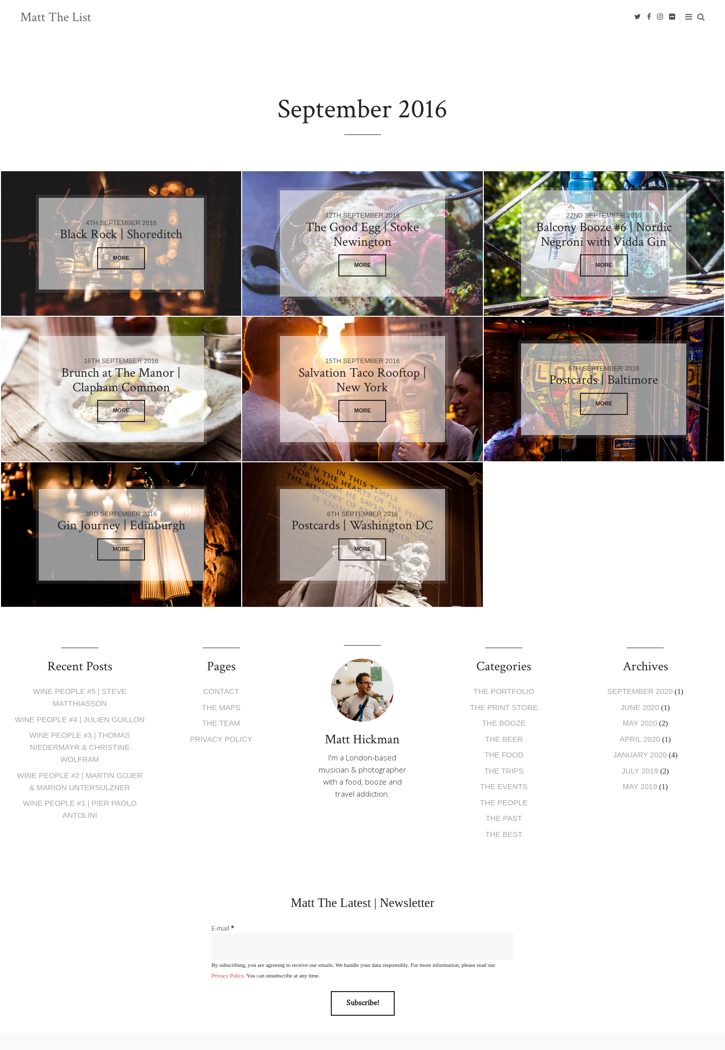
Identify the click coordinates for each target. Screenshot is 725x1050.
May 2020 (640, 723)
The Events (504, 786)
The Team (221, 723)
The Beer (504, 739)
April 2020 (640, 739)
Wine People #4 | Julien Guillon (79, 719)
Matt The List (55, 17)
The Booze (504, 723)
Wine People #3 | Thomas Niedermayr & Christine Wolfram (79, 747)
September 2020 (640, 691)
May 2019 (640, 786)
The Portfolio (504, 691)
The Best (503, 834)
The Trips (504, 770)
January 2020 (640, 754)
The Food (504, 754)
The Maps (221, 707)
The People (504, 802)
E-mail (222, 928)
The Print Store (504, 707)
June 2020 (640, 707)
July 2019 (640, 770)
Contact (221, 691)
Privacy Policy (221, 739)
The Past (504, 818)
